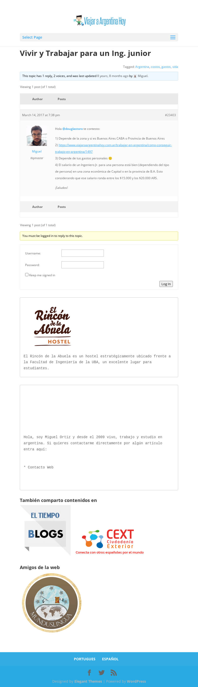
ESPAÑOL (110, 657)
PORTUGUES (84, 657)
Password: (32, 265)
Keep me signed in (42, 275)
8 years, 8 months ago (112, 76)
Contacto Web (41, 466)
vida (175, 67)
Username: (33, 253)
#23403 (170, 115)
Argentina (142, 67)
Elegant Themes (88, 680)
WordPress (136, 680)
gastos (166, 67)
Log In (166, 284)
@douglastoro (72, 129)
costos (155, 67)
